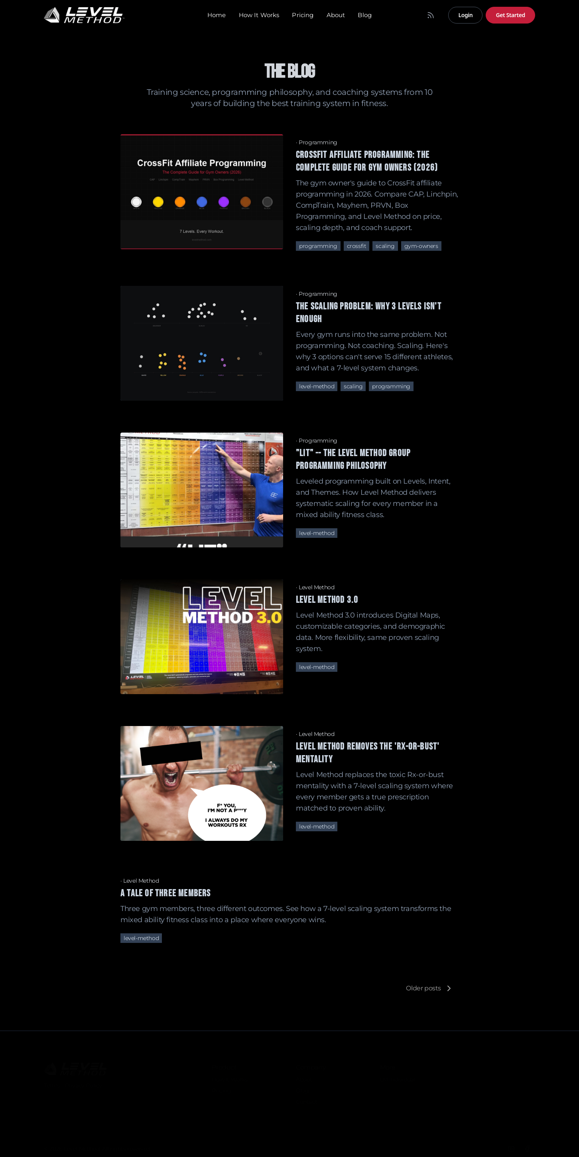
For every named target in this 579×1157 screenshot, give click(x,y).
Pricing (302, 15)
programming (318, 246)
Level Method (316, 587)
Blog (365, 15)
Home (216, 15)
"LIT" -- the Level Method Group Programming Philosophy (353, 459)
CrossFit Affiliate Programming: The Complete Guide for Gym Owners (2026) (367, 161)
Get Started (510, 15)
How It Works (259, 15)
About (336, 15)
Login (465, 15)
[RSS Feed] (431, 15)
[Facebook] (527, 1147)
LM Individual (397, 1078)
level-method (316, 386)
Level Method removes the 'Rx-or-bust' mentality (367, 753)
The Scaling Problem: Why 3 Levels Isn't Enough (368, 313)
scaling (385, 246)
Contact (306, 1100)
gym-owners (421, 246)
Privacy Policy (83, 1084)
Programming (318, 142)
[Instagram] (511, 1147)
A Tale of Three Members (165, 893)
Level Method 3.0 (327, 600)
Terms (52, 1084)
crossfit (356, 246)
